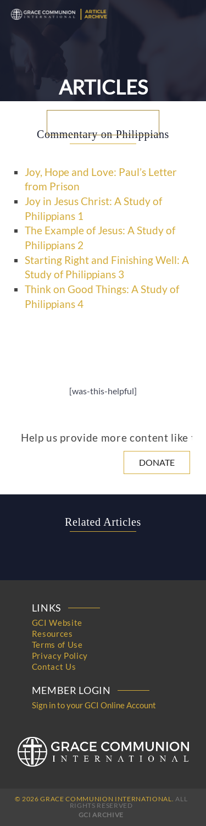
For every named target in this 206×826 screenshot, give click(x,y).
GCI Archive (101, 815)
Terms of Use (57, 644)
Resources (52, 633)
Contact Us (54, 666)
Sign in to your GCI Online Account (94, 705)
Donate (157, 462)
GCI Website (57, 622)
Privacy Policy (60, 655)
